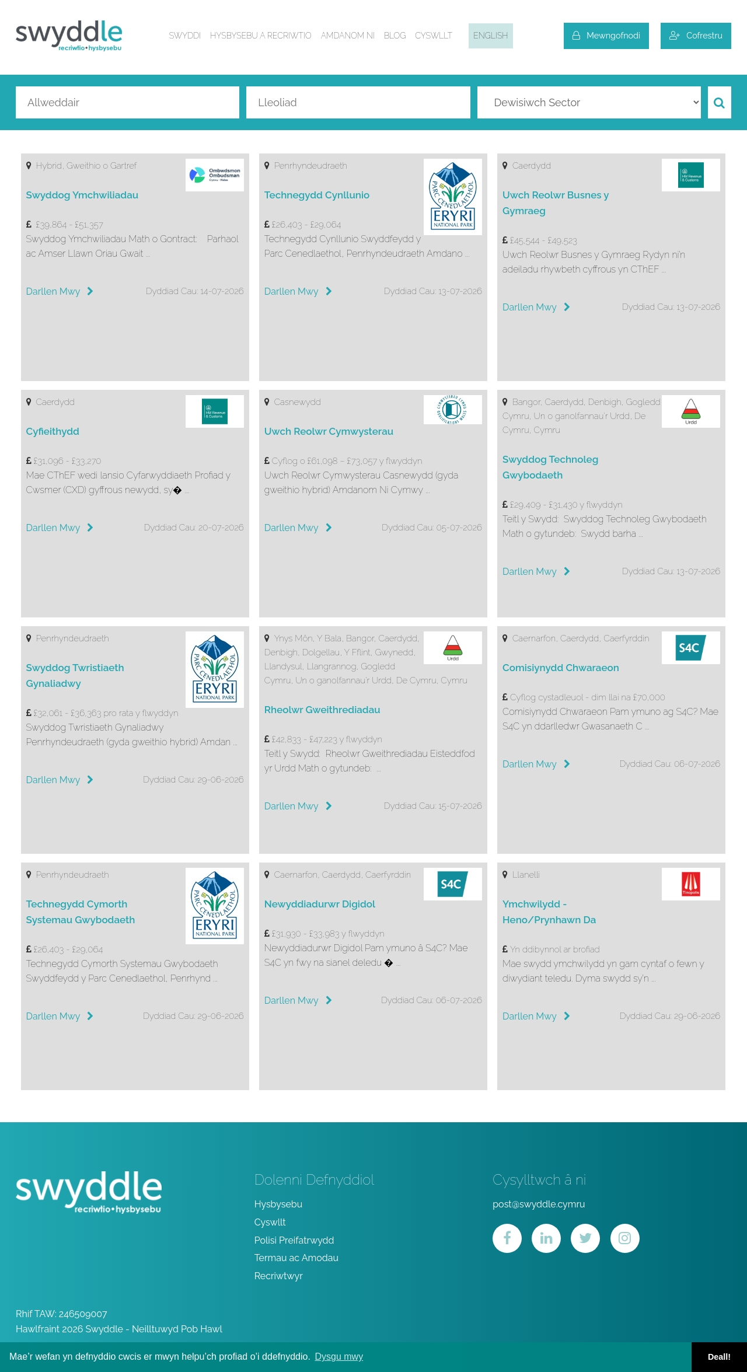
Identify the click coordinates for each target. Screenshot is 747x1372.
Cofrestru (695, 35)
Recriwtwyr (278, 1276)
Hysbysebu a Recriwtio (260, 35)
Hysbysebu (278, 1204)
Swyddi (185, 35)
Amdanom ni (348, 35)
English (490, 35)
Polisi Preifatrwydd (294, 1240)
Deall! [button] (719, 1356)
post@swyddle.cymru (539, 1204)
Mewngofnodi (606, 35)
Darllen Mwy (60, 291)
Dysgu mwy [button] (339, 1356)
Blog (395, 35)
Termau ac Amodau (296, 1257)
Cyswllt (433, 35)
